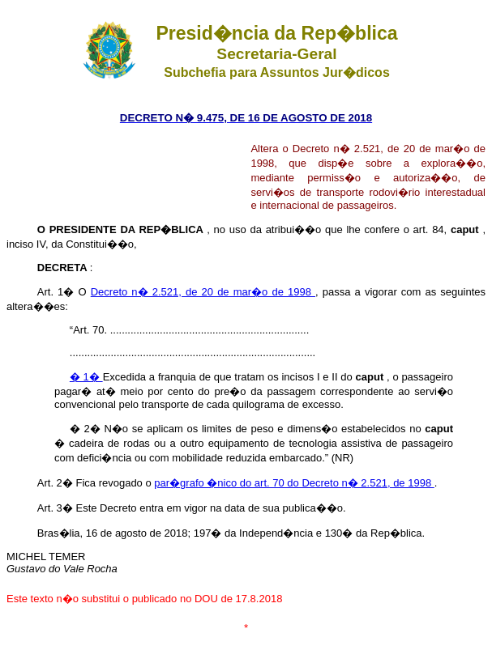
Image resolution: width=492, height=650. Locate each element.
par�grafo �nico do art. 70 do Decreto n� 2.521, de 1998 (294, 483)
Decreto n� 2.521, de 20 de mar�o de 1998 (203, 292)
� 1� (86, 377)
